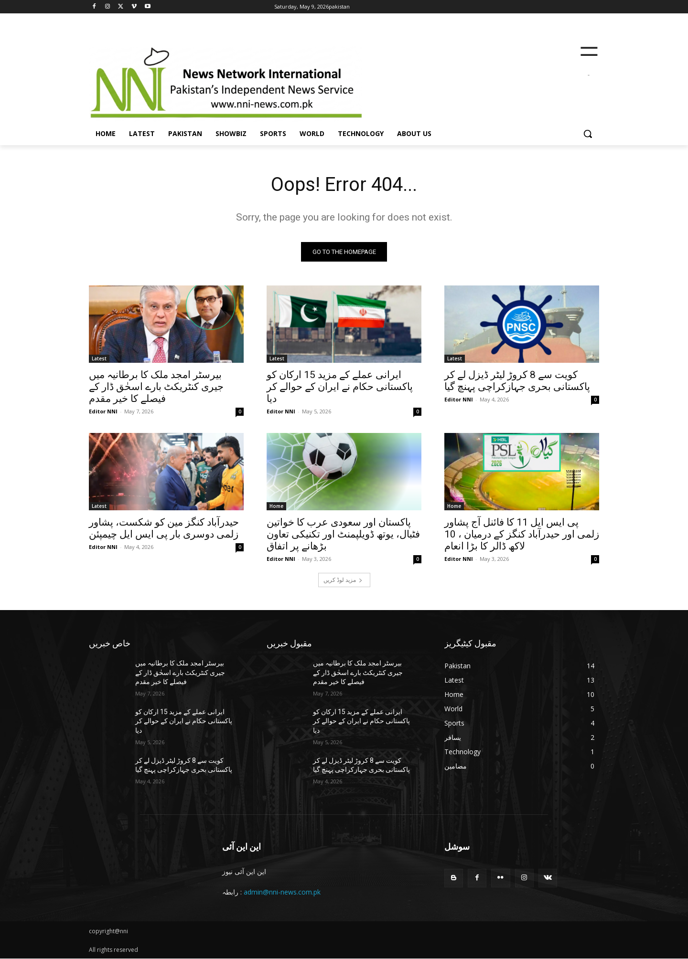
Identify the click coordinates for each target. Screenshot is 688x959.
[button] (587, 133)
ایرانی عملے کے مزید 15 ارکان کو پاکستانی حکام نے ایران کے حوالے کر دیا (340, 386)
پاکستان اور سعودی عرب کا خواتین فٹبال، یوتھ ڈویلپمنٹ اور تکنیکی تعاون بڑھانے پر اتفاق (343, 534)
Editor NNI (103, 411)
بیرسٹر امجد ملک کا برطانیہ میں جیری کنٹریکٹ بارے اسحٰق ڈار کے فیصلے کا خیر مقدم (156, 386)
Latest (99, 358)
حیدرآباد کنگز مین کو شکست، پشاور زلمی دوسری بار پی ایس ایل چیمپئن (164, 528)
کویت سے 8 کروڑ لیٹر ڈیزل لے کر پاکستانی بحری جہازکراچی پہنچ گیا (517, 380)
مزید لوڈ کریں (343, 580)
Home (276, 506)
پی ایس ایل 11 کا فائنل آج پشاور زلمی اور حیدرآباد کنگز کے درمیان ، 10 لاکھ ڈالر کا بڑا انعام (521, 534)
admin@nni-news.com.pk (282, 891)
